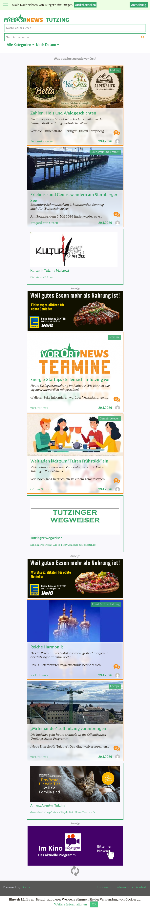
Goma (26, 887)
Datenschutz (124, 887)
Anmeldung (138, 5)
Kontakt (140, 887)
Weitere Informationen (70, 904)
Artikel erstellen (85, 5)
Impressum (105, 887)
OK (94, 904)
